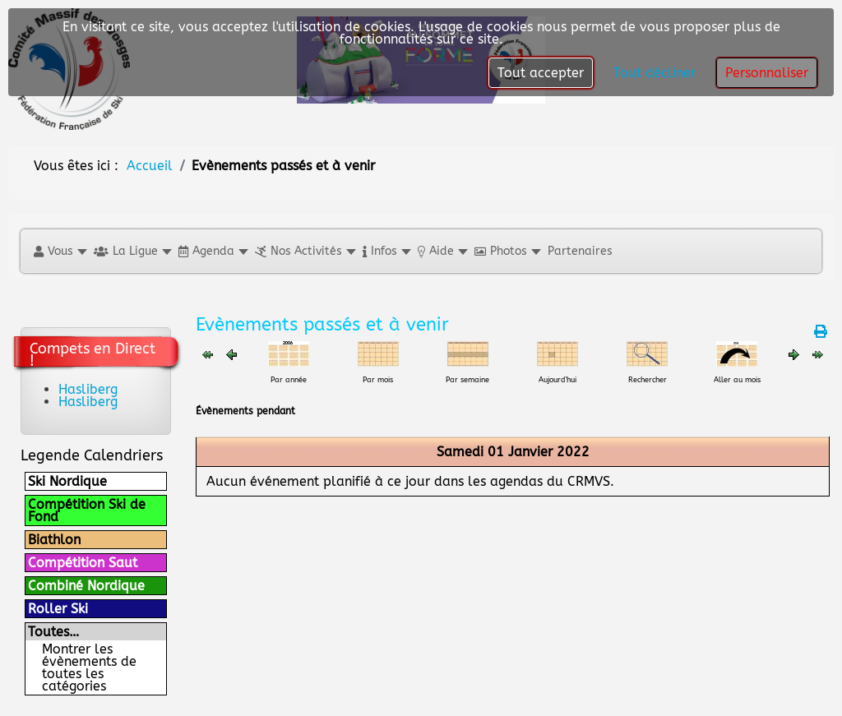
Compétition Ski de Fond (87, 510)
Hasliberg (88, 389)
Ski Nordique (67, 481)
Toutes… (53, 632)
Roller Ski (58, 609)
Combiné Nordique (86, 586)
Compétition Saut (82, 563)
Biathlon (54, 540)
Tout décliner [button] (654, 73)
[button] (60, 251)
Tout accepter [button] (540, 73)
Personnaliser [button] (766, 73)
